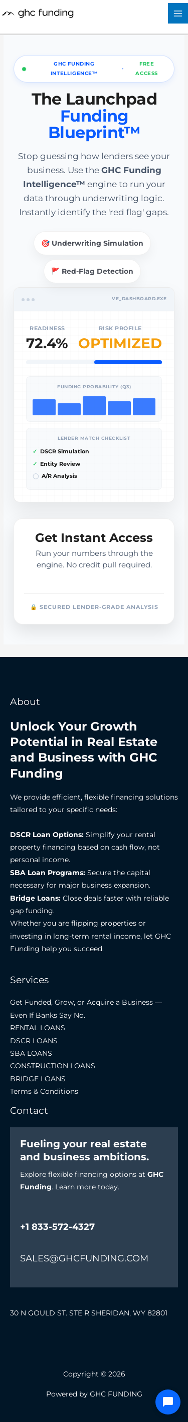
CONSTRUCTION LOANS (52, 1066)
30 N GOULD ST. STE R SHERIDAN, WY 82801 (88, 1313)
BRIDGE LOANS (38, 1079)
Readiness (47, 328)
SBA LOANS (31, 1053)
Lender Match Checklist (94, 438)
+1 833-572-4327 (57, 1226)
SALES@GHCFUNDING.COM (84, 1258)
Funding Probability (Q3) (94, 386)
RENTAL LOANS (37, 1028)
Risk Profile (120, 328)
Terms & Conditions (44, 1091)
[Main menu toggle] (178, 13)
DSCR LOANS (34, 1041)
